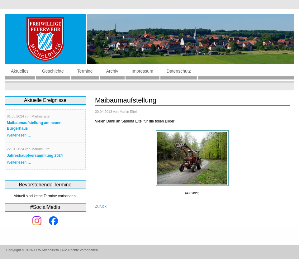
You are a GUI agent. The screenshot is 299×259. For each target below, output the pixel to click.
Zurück (101, 206)
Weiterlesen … (19, 135)
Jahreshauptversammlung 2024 (35, 155)
